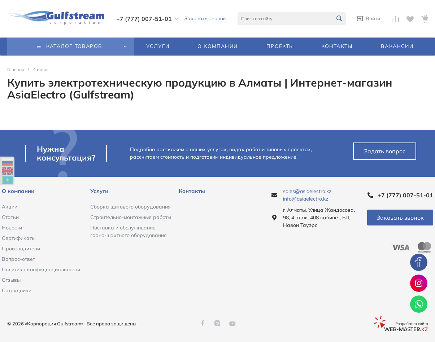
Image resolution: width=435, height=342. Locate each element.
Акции (9, 206)
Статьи (10, 217)
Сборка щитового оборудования (130, 206)
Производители (21, 248)
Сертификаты (18, 238)
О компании (18, 191)
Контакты (192, 191)
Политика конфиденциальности (41, 269)
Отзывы (11, 280)
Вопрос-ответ (18, 259)
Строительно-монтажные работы (130, 217)
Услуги (99, 191)
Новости (12, 227)
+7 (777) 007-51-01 (144, 18)
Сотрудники (16, 290)
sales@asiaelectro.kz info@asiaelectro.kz (307, 195)
